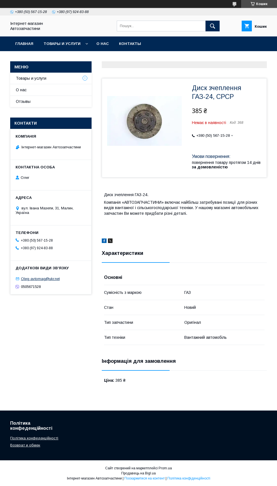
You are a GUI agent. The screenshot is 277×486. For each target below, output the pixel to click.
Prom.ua (165, 468)
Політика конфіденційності (188, 478)
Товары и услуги (62, 44)
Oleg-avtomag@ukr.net (40, 279)
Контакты (130, 44)
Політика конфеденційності (34, 438)
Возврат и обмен (25, 445)
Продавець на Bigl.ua (138, 473)
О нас (102, 44)
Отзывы (23, 101)
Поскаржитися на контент (144, 478)
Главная (24, 44)
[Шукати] (212, 26)
